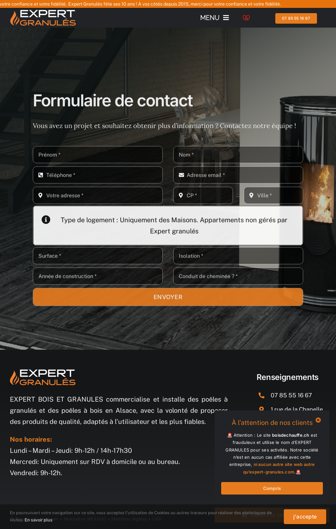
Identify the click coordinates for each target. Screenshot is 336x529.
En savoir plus (38, 520)
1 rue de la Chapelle (297, 409)
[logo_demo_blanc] (43, 13)
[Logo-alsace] (246, 18)
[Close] (318, 420)
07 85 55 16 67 (291, 395)
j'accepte (305, 516)
